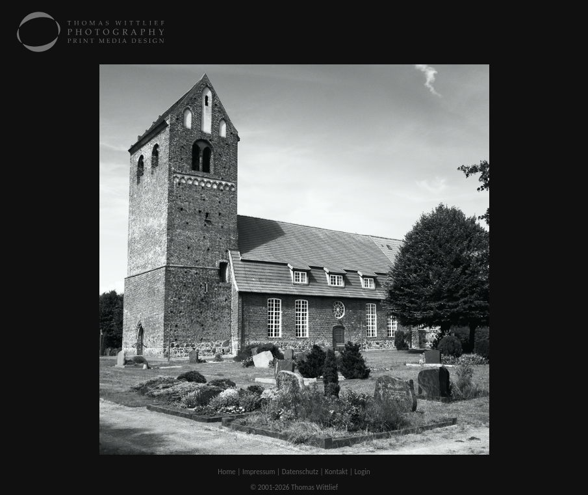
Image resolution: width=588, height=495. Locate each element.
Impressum (258, 471)
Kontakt (336, 471)
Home (226, 471)
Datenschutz (300, 471)
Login (362, 471)
